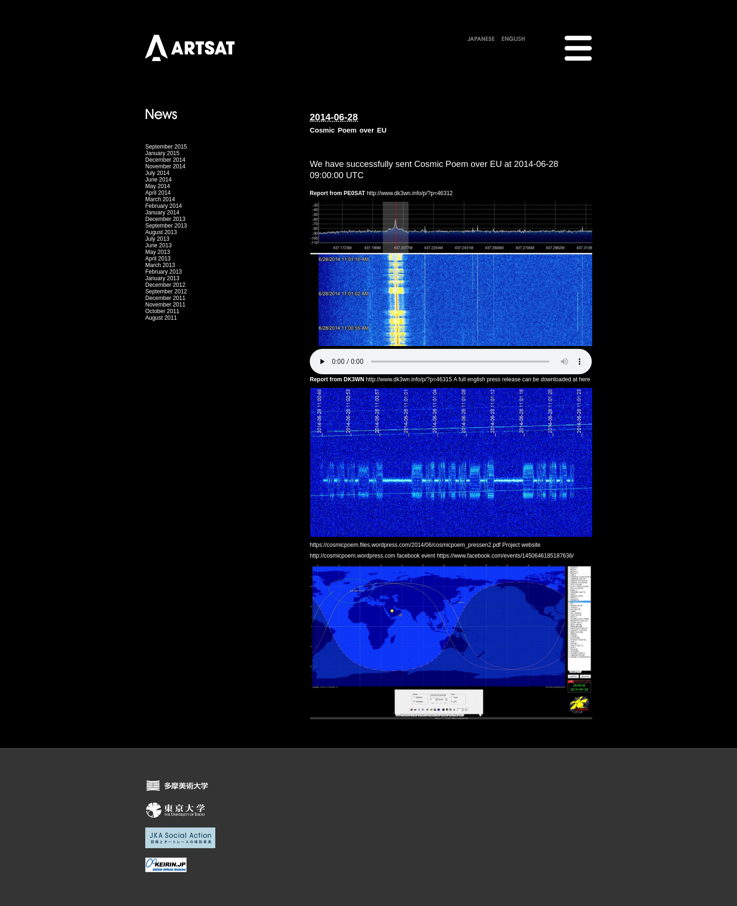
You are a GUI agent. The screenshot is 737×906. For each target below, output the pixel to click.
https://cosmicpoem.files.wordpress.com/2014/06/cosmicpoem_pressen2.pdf (405, 545)
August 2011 (161, 318)
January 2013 (162, 278)
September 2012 (166, 291)
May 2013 (157, 252)
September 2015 (166, 146)
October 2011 (162, 311)
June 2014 (158, 179)
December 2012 (165, 285)
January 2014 (162, 212)
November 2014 (165, 166)
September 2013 (166, 225)
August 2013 (161, 232)
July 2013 (157, 239)
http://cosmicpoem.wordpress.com (352, 555)
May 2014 (157, 186)
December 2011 (165, 298)
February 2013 (163, 271)
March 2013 (160, 265)
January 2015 (162, 153)
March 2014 (160, 199)
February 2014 (163, 206)
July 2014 (157, 173)
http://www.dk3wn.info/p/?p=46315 (409, 379)
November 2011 (165, 304)
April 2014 (158, 192)
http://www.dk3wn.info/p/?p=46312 (410, 193)
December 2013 (165, 219)
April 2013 (158, 258)
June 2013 (158, 245)
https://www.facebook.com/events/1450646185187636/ (505, 555)
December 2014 (165, 160)
